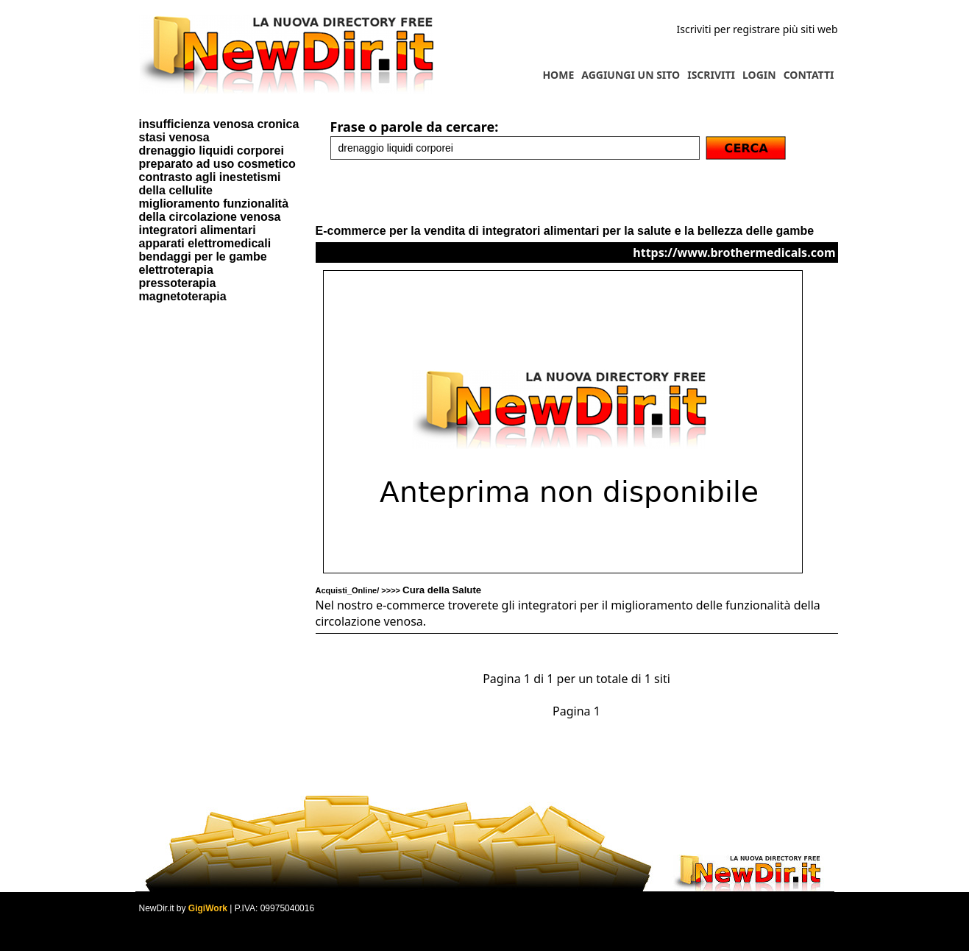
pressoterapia (177, 283)
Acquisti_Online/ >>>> (399, 590)
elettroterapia (176, 270)
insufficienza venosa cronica (219, 124)
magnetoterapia (183, 296)
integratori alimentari (197, 230)
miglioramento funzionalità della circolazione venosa (214, 210)
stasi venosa (174, 137)
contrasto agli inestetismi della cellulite (210, 184)
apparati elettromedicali (205, 243)
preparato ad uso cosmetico (217, 164)
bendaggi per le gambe (203, 256)
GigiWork (207, 908)
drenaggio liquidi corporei (211, 150)
